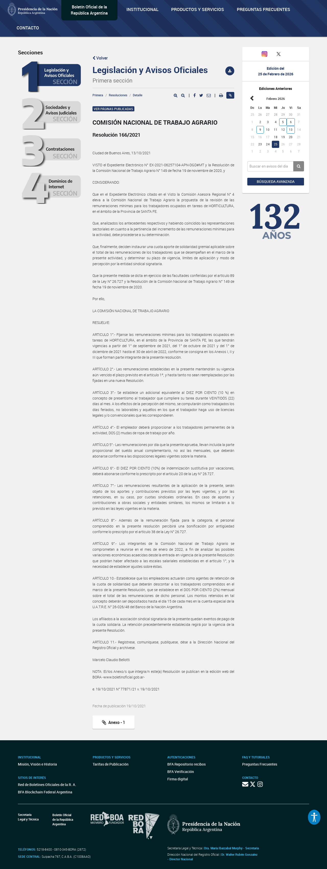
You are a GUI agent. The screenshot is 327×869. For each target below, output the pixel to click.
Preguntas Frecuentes (263, 9)
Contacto (28, 28)
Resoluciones (118, 95)
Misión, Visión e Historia (37, 764)
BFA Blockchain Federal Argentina (45, 792)
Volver (100, 58)
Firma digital (177, 779)
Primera (97, 95)
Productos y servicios (197, 9)
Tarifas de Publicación (111, 764)
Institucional (142, 9)
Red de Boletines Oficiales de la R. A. (47, 784)
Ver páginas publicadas (113, 109)
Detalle (137, 95)
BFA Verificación (180, 771)
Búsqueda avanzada (276, 181)
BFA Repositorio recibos (186, 764)
